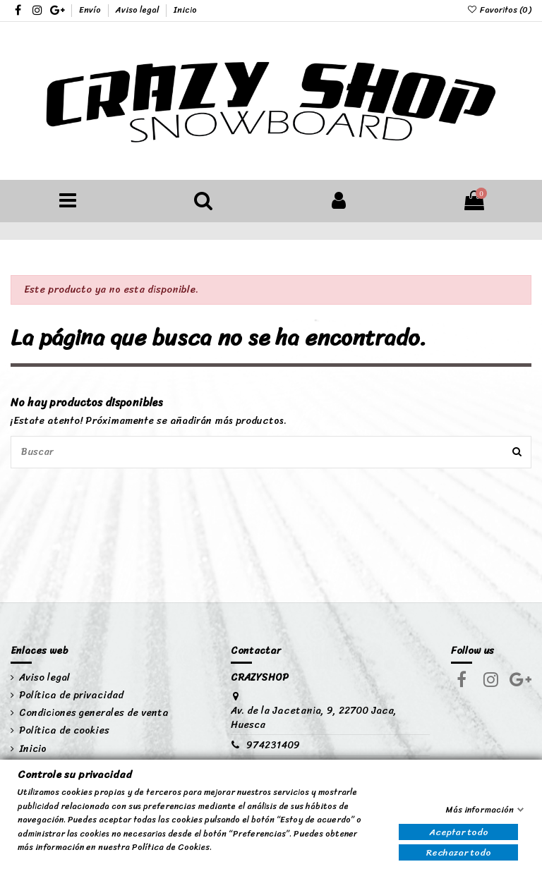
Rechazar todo (458, 852)
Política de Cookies (171, 848)
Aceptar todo (458, 833)
